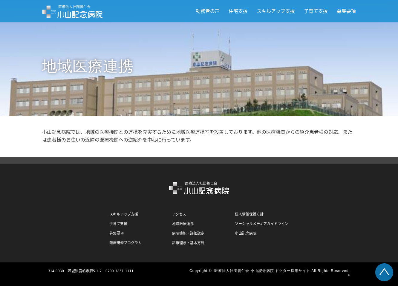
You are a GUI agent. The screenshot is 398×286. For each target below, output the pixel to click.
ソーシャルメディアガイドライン (261, 223)
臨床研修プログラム (125, 242)
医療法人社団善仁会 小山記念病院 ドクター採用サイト (262, 271)
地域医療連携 (183, 223)
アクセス (179, 214)
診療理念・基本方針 (188, 242)
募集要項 (346, 10)
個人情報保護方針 (249, 214)
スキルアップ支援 (276, 10)
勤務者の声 (208, 10)
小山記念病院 (245, 233)
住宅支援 (238, 10)
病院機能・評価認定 (188, 233)
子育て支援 (316, 10)
